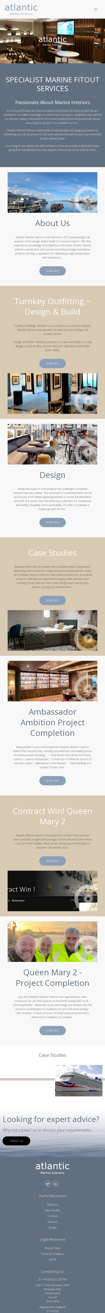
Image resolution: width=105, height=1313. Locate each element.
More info (54, 271)
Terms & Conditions (52, 1254)
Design (52, 1227)
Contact (52, 1216)
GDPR (52, 1259)
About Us (52, 1204)
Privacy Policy (52, 1248)
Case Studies (52, 1210)
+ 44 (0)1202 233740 (54, 1279)
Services (52, 1222)
